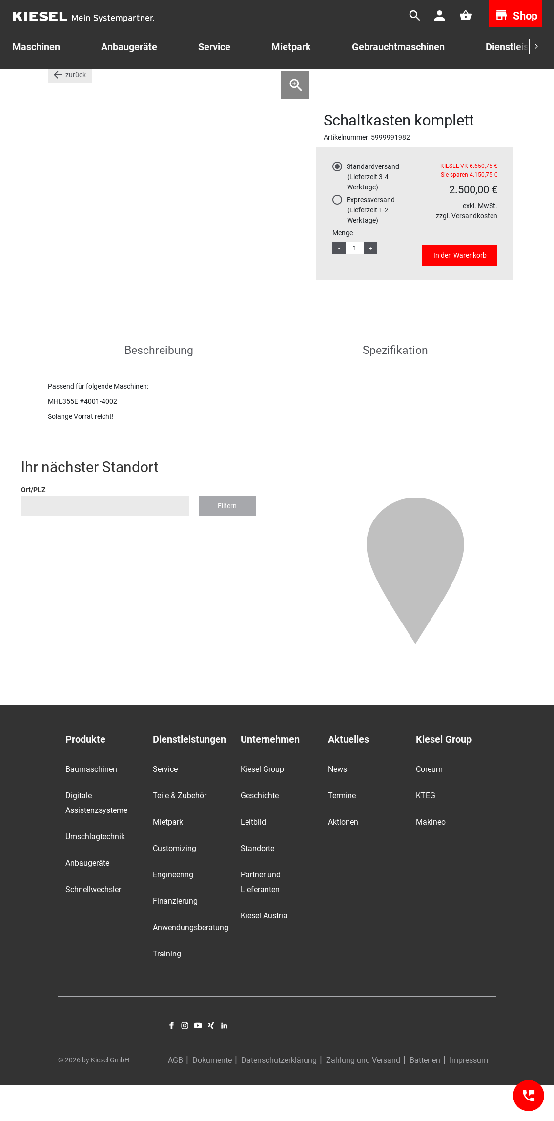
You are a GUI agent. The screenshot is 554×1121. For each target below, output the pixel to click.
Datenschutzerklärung (279, 1096)
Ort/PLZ (33, 526)
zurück (75, 111)
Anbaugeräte (87, 899)
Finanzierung (175, 937)
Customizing (174, 885)
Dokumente (212, 1096)
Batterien (425, 1096)
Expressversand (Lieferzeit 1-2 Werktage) (371, 246)
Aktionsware (121, 82)
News (337, 805)
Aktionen (343, 858)
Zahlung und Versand (363, 1096)
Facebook (171, 1062)
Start (55, 82)
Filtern (227, 542)
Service (214, 47)
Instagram (185, 1062)
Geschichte (260, 832)
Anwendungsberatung (190, 964)
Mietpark (291, 47)
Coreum (429, 805)
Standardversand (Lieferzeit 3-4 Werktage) (373, 213)
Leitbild (253, 858)
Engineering (173, 911)
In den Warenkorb (460, 292)
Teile (82, 82)
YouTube (198, 1062)
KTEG (425, 832)
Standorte (257, 885)
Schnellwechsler (93, 926)
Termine (342, 832)
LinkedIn (224, 1062)
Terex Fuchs (170, 82)
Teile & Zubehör (179, 832)
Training (167, 990)
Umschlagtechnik (95, 873)
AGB (175, 1096)
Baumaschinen (91, 805)
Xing (211, 1062)
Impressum (469, 1096)
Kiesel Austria (264, 952)
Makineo (431, 858)
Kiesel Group (262, 805)
